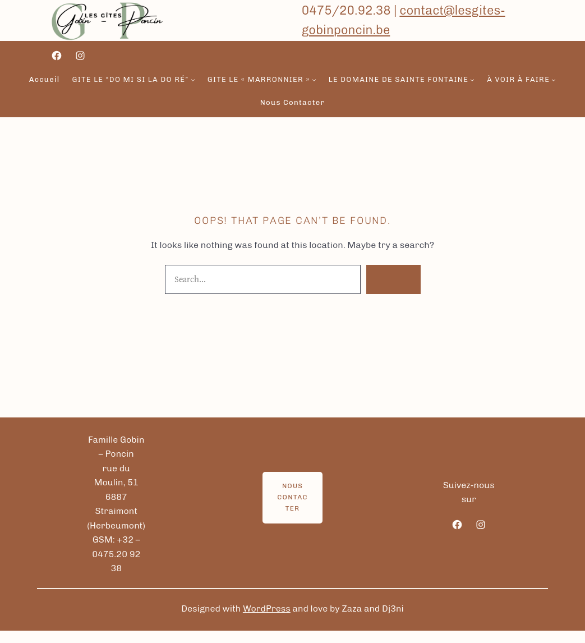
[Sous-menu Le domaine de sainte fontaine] (472, 79)
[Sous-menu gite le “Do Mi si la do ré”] (193, 79)
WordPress (267, 608)
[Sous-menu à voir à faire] (553, 79)
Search (393, 279)
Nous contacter (292, 497)
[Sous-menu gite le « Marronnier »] (314, 79)
